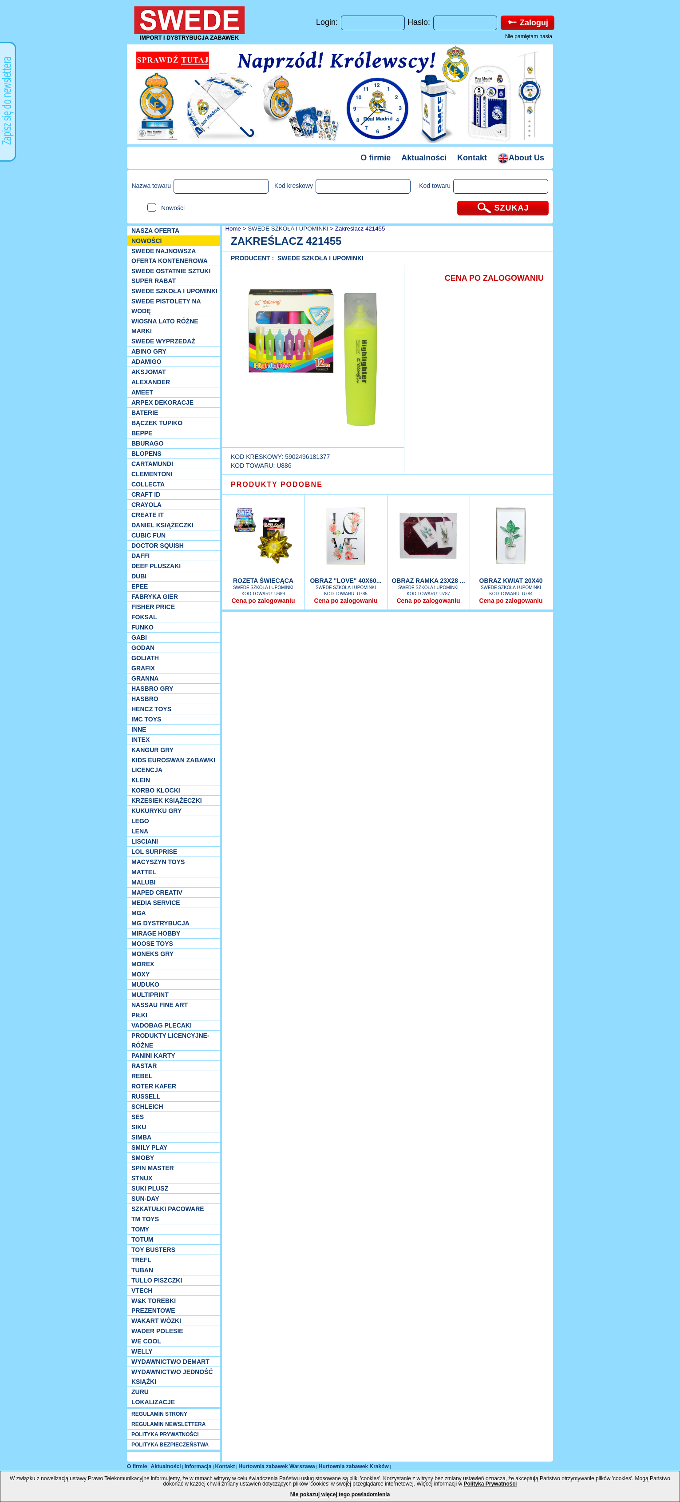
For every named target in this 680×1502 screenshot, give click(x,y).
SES (137, 1116)
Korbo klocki (155, 790)
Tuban (142, 1270)
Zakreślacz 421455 (360, 228)
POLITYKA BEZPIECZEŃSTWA (170, 1445)
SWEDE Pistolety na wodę (166, 306)
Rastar (144, 1065)
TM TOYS (145, 1219)
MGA (138, 912)
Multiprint (150, 994)
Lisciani (144, 841)
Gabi (139, 637)
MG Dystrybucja (160, 923)
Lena (139, 831)
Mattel (143, 872)
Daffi (140, 555)
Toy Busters (153, 1249)
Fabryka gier (154, 596)
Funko (142, 627)
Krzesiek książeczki (166, 800)
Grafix (143, 668)
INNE (138, 729)
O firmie (375, 157)
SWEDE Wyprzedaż (163, 341)
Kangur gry (152, 749)
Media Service (155, 902)
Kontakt (472, 157)
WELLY (142, 1351)
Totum (142, 1239)
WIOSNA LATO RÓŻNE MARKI (164, 326)
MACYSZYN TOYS (158, 861)
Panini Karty (153, 1055)
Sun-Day (145, 1198)
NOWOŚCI (146, 240)
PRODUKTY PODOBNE (277, 484)
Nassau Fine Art (159, 1004)
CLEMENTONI (151, 474)
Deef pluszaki (156, 566)
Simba (141, 1137)
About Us (521, 157)
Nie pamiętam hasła (528, 36)
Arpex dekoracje (162, 402)
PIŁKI (139, 1015)
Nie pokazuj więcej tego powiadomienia (340, 1494)
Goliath (145, 657)
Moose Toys (152, 943)
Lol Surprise (154, 851)
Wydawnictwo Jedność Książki (172, 1376)
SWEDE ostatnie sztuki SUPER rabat (170, 275)
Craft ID (145, 494)
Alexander (150, 382)
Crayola (146, 504)
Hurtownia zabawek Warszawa (276, 1466)
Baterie (144, 412)
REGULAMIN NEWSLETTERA (168, 1424)
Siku (138, 1127)
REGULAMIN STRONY (159, 1414)
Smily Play (149, 1147)
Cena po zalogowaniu (263, 600)
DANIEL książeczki (162, 525)
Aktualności (424, 157)
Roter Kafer (153, 1086)
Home (232, 228)
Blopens (146, 453)
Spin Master (152, 1167)
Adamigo (146, 361)
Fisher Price (153, 606)
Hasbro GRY (152, 688)
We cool (146, 1341)
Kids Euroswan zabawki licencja (173, 765)
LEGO (140, 821)
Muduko (145, 984)
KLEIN (140, 780)
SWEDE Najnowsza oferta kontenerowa (169, 255)
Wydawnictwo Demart (170, 1361)
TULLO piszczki (156, 1280)
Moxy (140, 974)
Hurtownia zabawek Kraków (354, 1466)
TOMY (140, 1229)
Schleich (147, 1106)
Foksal (144, 617)
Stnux (141, 1178)
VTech (141, 1290)
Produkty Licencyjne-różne (170, 1040)
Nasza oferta (155, 230)
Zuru (140, 1391)
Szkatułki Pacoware (167, 1208)
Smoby (142, 1157)
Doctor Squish (157, 545)
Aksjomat (148, 371)
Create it (147, 514)
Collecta (148, 484)
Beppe (141, 433)
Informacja (198, 1466)
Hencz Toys (151, 709)
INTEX (140, 739)
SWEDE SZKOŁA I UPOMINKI (174, 291)
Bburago (147, 443)
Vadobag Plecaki (161, 1025)
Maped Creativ (156, 892)
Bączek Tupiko (156, 422)
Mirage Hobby (155, 933)
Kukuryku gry (156, 810)
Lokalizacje (153, 1402)
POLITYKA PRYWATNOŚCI (165, 1434)
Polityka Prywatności (490, 1484)
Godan (142, 647)
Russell (145, 1096)
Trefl (141, 1259)
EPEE (139, 586)
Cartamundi (152, 463)
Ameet (142, 392)
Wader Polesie (157, 1331)
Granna (144, 678)
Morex (142, 964)
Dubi (138, 576)
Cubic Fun (148, 535)
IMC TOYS (146, 719)
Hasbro (144, 698)
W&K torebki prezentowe (153, 1305)
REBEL (141, 1076)
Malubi (143, 882)
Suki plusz (149, 1188)
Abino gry (148, 351)
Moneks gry (152, 953)
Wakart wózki (156, 1320)
